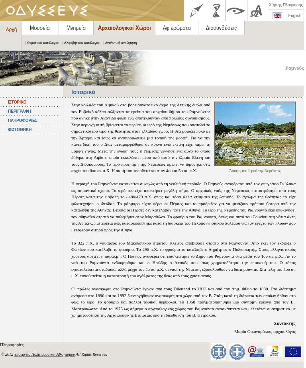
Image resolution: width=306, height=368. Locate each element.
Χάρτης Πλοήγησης (286, 5)
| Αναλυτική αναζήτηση (118, 43)
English (295, 16)
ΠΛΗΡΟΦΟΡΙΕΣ (22, 120)
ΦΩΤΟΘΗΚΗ (19, 129)
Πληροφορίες (12, 344)
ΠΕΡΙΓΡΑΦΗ (19, 111)
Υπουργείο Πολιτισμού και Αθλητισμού (44, 354)
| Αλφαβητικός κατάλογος (79, 43)
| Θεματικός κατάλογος (40, 43)
